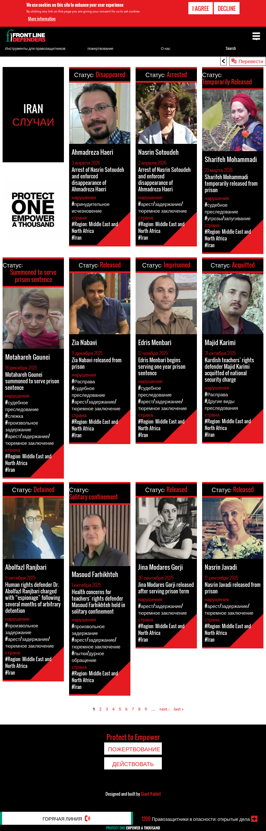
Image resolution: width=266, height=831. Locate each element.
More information (42, 19)
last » (179, 709)
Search (231, 48)
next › (164, 709)
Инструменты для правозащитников (35, 48)
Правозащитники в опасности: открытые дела (196, 818)
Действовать (133, 763)
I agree (200, 8)
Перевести (250, 60)
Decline (227, 8)
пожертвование (101, 48)
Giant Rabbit (151, 794)
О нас (165, 48)
